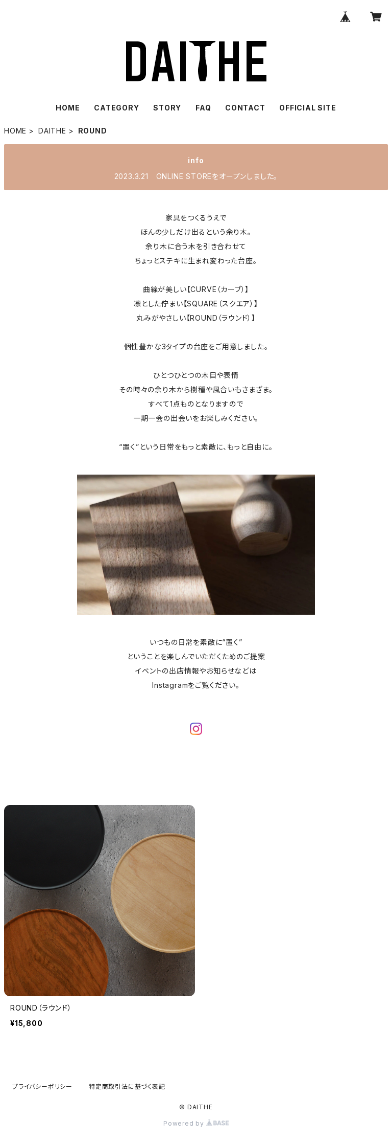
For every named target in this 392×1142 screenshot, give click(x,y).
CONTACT (245, 107)
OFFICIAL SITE (307, 107)
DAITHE (52, 130)
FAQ (203, 107)
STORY (167, 107)
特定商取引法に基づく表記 (127, 1086)
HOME (68, 107)
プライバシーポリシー (42, 1086)
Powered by (196, 1123)
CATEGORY (116, 107)
